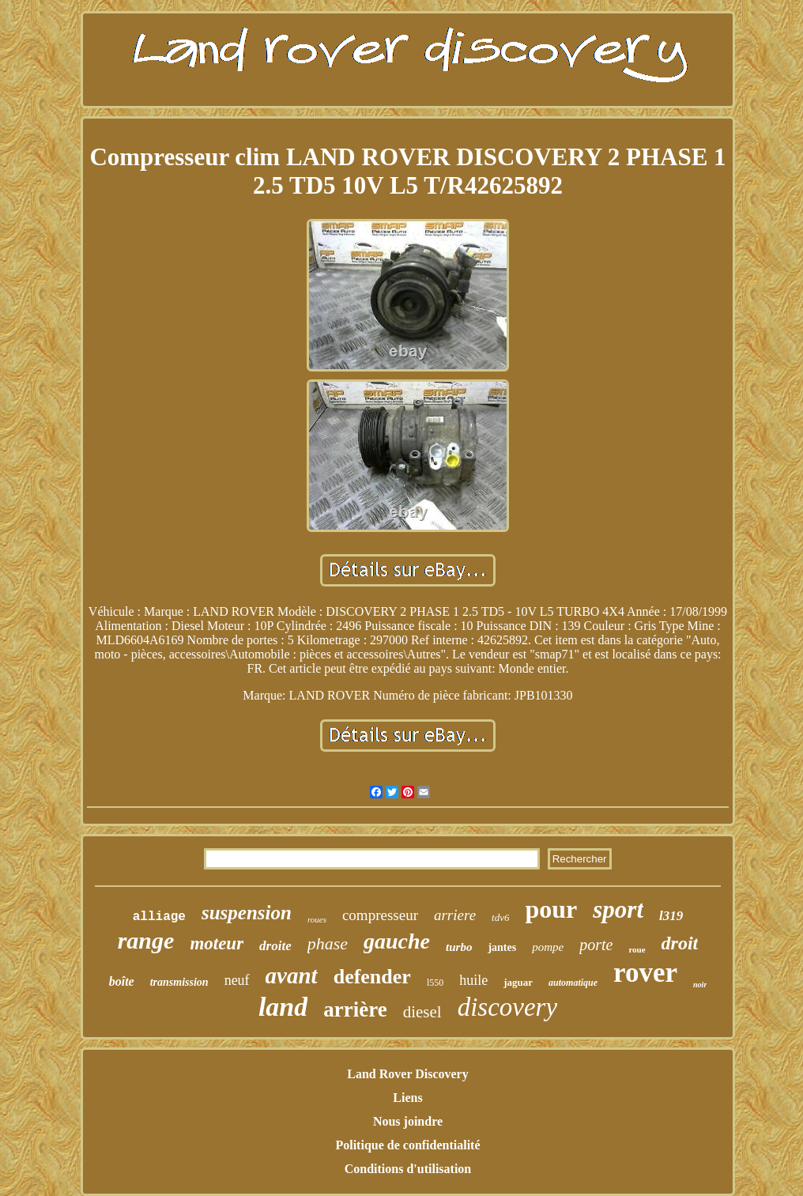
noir (700, 984)
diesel (422, 1011)
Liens (407, 1097)
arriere (455, 915)
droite (275, 945)
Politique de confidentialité (407, 1145)
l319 (671, 915)
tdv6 (500, 917)
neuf (237, 980)
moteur (216, 943)
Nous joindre (408, 1121)
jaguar (518, 982)
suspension (247, 912)
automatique (573, 982)
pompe (548, 947)
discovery (507, 1007)
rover (645, 972)
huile (473, 980)
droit (680, 943)
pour (551, 909)
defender (372, 976)
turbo (459, 947)
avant (292, 975)
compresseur (380, 915)
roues (316, 919)
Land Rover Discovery (407, 1074)
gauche (397, 941)
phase (327, 943)
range (146, 940)
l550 (435, 982)
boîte (121, 981)
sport (618, 909)
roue (636, 949)
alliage (159, 917)
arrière (354, 1009)
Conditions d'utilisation (408, 1168)
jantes (502, 947)
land (282, 1006)
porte (596, 944)
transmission (179, 982)
